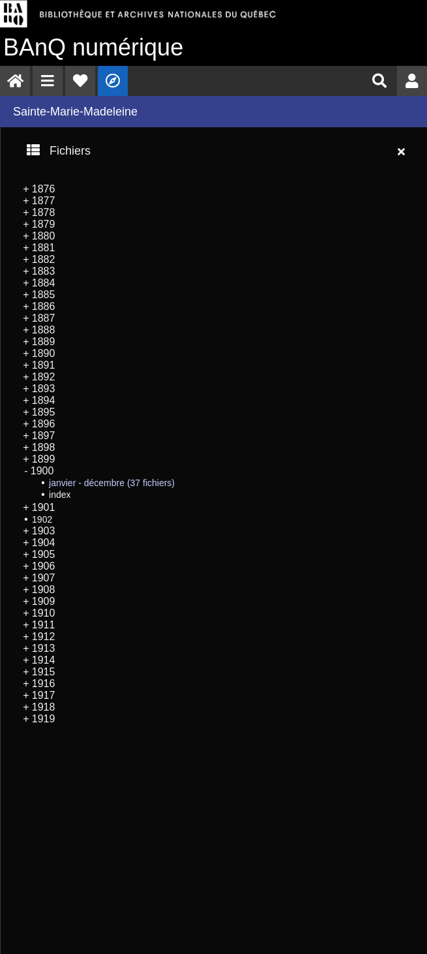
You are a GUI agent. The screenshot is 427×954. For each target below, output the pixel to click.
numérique (93, 47)
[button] (48, 81)
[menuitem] (15, 81)
